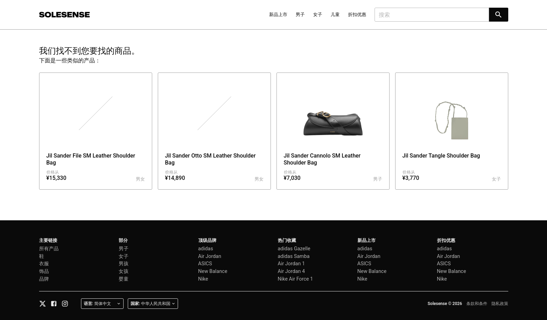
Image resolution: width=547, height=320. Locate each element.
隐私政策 (499, 303)
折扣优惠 (357, 14)
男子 (300, 14)
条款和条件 (476, 303)
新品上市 (278, 14)
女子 (317, 14)
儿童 (335, 14)
